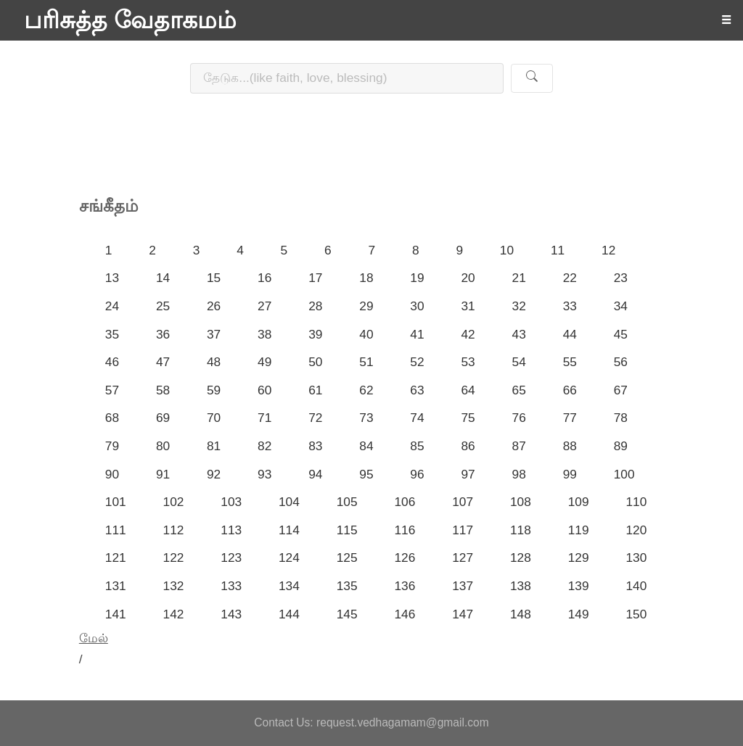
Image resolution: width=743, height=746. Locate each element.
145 (347, 614)
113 (231, 530)
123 (231, 557)
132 (173, 586)
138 (520, 586)
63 (417, 390)
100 (624, 474)
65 (519, 390)
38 (264, 334)
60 (264, 390)
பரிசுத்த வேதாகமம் (130, 20)
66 (570, 390)
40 (366, 334)
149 (578, 614)
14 (163, 277)
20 (468, 277)
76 (519, 417)
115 (347, 530)
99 (570, 474)
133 (231, 586)
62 (366, 390)
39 (315, 334)
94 (315, 474)
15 (214, 277)
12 (608, 250)
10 (507, 250)
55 (570, 362)
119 (578, 530)
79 (112, 446)
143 (231, 614)
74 (417, 417)
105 (347, 501)
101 (115, 501)
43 (519, 334)
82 (264, 446)
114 (289, 530)
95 (366, 474)
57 (112, 390)
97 (468, 474)
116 (404, 530)
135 (347, 586)
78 (621, 417)
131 (115, 586)
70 (214, 417)
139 (578, 586)
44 (570, 334)
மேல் (93, 638)
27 (264, 306)
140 (635, 586)
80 (163, 446)
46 (112, 362)
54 (519, 362)
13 (112, 277)
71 (264, 417)
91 (163, 474)
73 (366, 417)
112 (173, 530)
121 (115, 557)
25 (163, 306)
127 (462, 557)
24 (112, 306)
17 (315, 277)
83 (315, 446)
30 (417, 306)
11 (558, 250)
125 (347, 557)
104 (289, 501)
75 (468, 417)
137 (462, 586)
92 (214, 474)
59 (214, 390)
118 (520, 530)
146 (404, 614)
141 (115, 614)
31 (468, 306)
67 (621, 390)
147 (462, 614)
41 (417, 334)
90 (112, 474)
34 (621, 306)
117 (462, 530)
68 (112, 417)
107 (462, 501)
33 (570, 306)
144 (289, 614)
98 (519, 474)
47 (163, 362)
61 (315, 390)
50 (315, 362)
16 (264, 277)
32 (519, 306)
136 (404, 586)
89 (621, 446)
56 (621, 362)
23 (621, 277)
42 (468, 334)
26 (214, 306)
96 (417, 474)
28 (315, 306)
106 (404, 501)
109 (578, 501)
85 (417, 446)
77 (570, 417)
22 (570, 277)
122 (173, 557)
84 (366, 446)
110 (635, 501)
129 (578, 557)
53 (468, 362)
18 (366, 277)
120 (635, 530)
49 (264, 362)
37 (214, 334)
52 (417, 362)
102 (173, 501)
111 (115, 530)
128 (520, 557)
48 (214, 362)
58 (163, 390)
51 (366, 362)
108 (520, 501)
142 (173, 614)
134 (289, 586)
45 (621, 334)
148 (520, 614)
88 (570, 446)
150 (635, 614)
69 (163, 417)
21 (519, 277)
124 (289, 557)
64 (468, 390)
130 (635, 557)
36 (163, 334)
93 (264, 474)
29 (366, 306)
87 (519, 446)
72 (315, 417)
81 (214, 446)
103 (231, 501)
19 (417, 277)
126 (404, 557)
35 (112, 334)
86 (468, 446)
